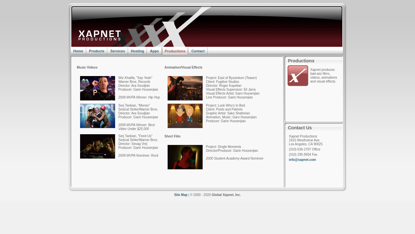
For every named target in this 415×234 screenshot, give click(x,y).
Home (78, 51)
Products (97, 51)
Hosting (137, 51)
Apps (154, 51)
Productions (175, 51)
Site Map (180, 195)
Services (117, 51)
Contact (198, 51)
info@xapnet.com (302, 160)
